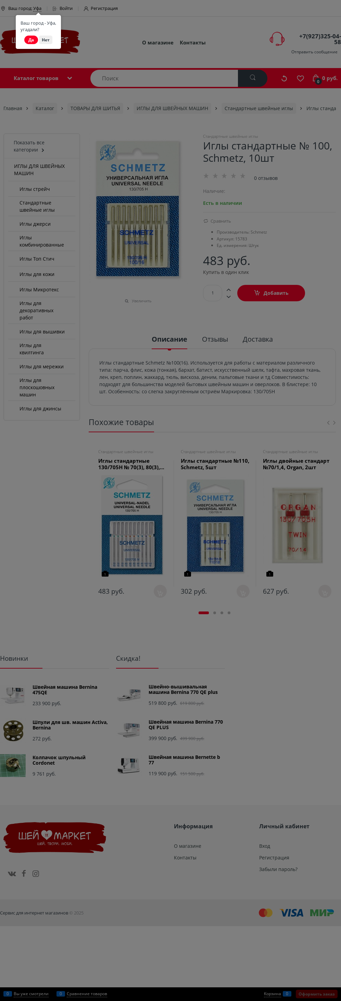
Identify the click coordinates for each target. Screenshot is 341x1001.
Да (31, 40)
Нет (46, 40)
